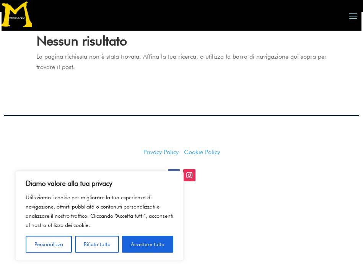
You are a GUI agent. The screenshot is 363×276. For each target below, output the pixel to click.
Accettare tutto (147, 244)
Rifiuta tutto (97, 244)
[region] (99, 216)
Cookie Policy (202, 170)
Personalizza (48, 244)
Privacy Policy (161, 170)
